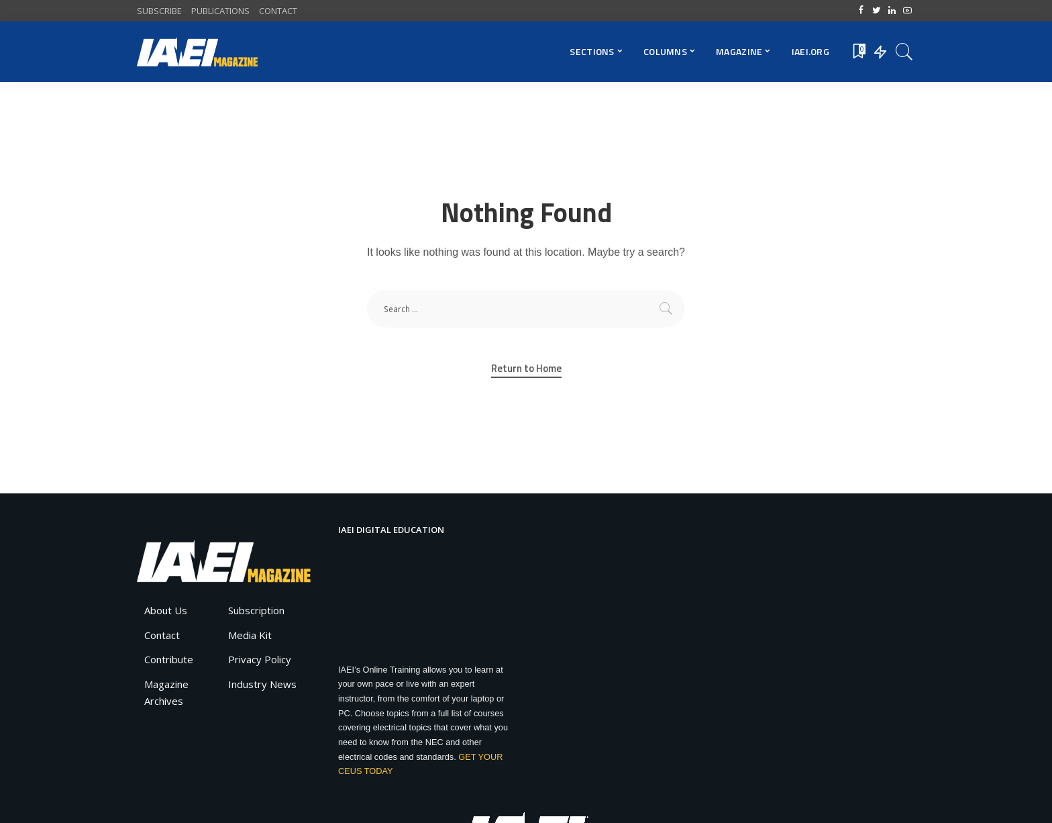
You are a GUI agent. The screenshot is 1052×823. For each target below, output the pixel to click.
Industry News (262, 684)
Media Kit (250, 635)
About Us (165, 610)
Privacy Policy (259, 659)
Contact (162, 635)
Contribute (168, 659)
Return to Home (526, 368)
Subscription (256, 610)
